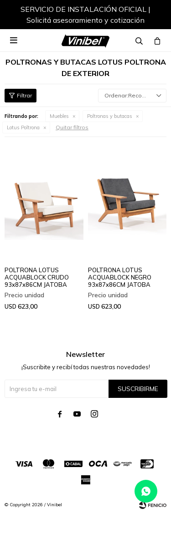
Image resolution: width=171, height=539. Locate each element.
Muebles (59, 116)
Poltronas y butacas (109, 116)
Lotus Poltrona (23, 127)
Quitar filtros (72, 127)
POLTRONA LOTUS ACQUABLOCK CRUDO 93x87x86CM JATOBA (37, 277)
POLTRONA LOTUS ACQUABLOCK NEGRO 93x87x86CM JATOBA (119, 277)
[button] (150, 16)
